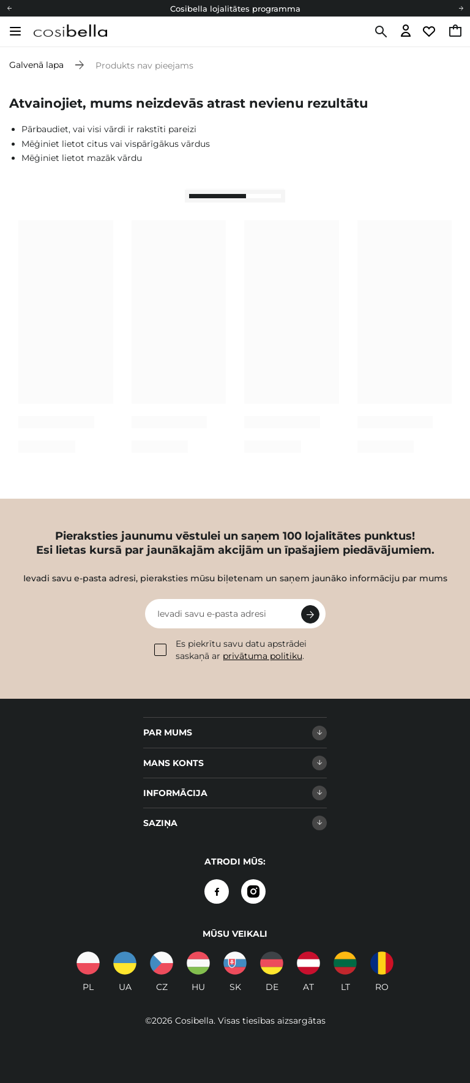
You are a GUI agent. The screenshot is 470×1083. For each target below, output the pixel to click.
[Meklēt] (380, 32)
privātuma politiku (262, 655)
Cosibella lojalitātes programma (235, 8)
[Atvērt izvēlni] (15, 31)
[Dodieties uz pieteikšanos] (406, 31)
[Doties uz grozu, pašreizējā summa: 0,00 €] (456, 32)
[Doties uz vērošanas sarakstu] (430, 31)
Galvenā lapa (36, 64)
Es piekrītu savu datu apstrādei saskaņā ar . (230, 649)
